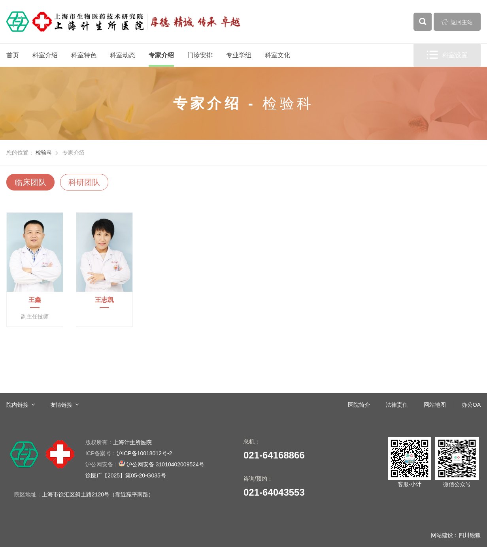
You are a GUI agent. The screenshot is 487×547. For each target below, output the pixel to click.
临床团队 (30, 182)
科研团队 (84, 182)
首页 (12, 55)
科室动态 (122, 55)
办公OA (471, 405)
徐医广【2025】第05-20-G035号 (125, 475)
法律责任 (397, 405)
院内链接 (17, 405)
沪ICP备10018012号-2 (128, 453)
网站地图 (435, 405)
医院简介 (359, 405)
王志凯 (104, 299)
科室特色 (83, 55)
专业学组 (238, 55)
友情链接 (61, 405)
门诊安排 (200, 55)
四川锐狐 (470, 535)
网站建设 (442, 535)
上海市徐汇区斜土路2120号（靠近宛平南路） (98, 494)
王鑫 (34, 299)
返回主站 (457, 22)
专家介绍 (161, 55)
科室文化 (277, 55)
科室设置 (447, 55)
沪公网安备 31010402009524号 (144, 464)
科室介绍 (45, 55)
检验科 (44, 152)
